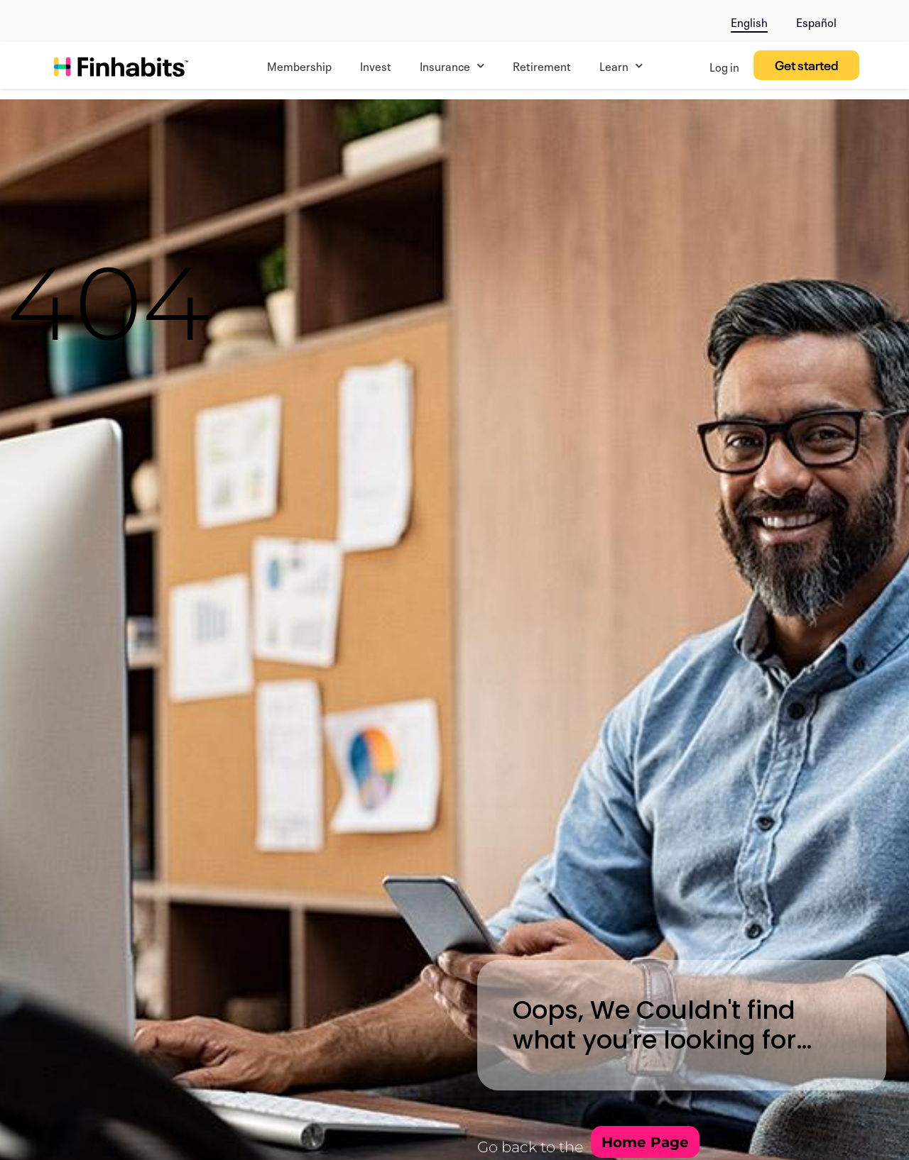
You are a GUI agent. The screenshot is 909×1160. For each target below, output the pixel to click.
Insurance (452, 66)
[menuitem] (749, 19)
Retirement (542, 65)
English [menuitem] (749, 21)
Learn (621, 66)
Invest (375, 65)
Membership (299, 65)
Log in (724, 65)
